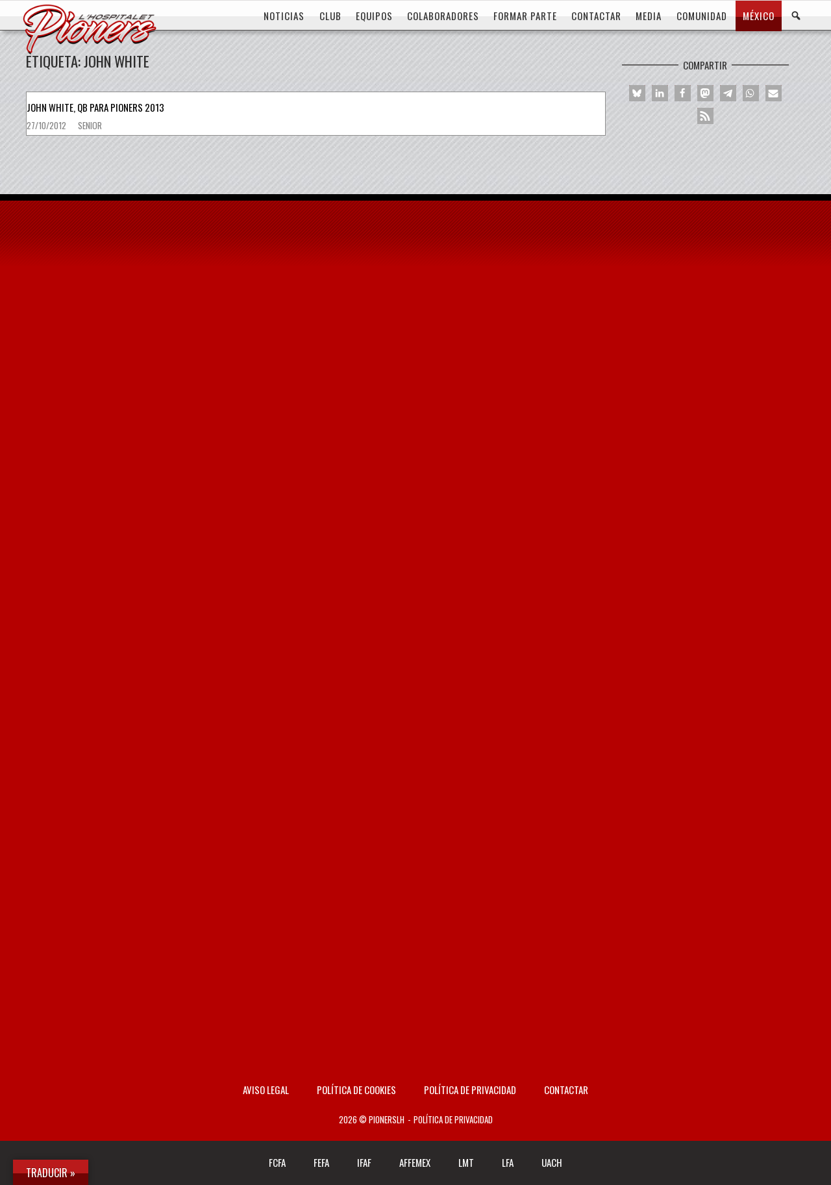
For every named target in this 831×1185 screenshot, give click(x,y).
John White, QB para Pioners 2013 (95, 107)
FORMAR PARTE (525, 15)
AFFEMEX (414, 1162)
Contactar (566, 1089)
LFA (508, 1162)
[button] (637, 93)
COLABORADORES (443, 15)
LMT (466, 1162)
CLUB (330, 15)
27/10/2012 (47, 125)
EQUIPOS (374, 15)
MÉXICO (759, 15)
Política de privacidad (470, 1089)
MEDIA (649, 15)
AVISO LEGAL (266, 1089)
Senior (90, 125)
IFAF (364, 1162)
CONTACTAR (596, 15)
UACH (551, 1162)
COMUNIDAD (701, 15)
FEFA (321, 1162)
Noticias (284, 15)
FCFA (277, 1162)
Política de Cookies (356, 1089)
